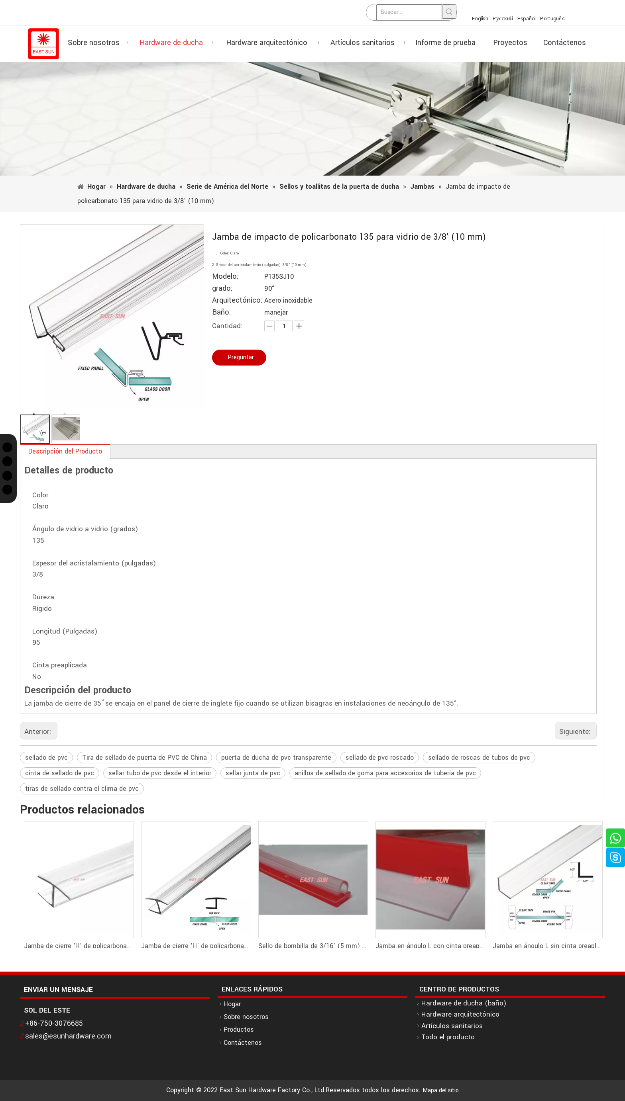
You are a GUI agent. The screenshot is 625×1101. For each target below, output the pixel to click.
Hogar (232, 1004)
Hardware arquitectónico (460, 1014)
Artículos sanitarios (452, 1026)
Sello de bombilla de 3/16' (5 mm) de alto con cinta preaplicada (313, 945)
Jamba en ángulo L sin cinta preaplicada (547, 945)
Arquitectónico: (237, 300)
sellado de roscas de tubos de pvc (479, 757)
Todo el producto (448, 1037)
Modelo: (225, 277)
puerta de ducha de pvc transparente (276, 757)
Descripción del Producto (65, 451)
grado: (222, 288)
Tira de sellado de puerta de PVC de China (144, 757)
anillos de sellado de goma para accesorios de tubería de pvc (385, 773)
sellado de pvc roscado (380, 757)
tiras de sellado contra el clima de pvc (82, 788)
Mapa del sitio (441, 1090)
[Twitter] (7, 447)
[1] (312, 119)
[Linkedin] (7, 489)
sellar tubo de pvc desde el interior (159, 773)
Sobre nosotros (246, 1016)
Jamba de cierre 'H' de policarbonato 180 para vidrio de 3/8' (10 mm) (195, 945)
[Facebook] (7, 461)
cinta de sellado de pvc (59, 773)
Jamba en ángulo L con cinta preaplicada (430, 945)
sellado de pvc (46, 757)
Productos (239, 1029)
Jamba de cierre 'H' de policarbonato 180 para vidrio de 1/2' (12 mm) (78, 945)
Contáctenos (243, 1042)
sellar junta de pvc (253, 773)
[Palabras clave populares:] (449, 11)
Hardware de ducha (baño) (463, 1003)
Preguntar (241, 357)
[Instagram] (7, 475)
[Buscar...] (409, 12)
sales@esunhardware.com (68, 1036)
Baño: (221, 312)
